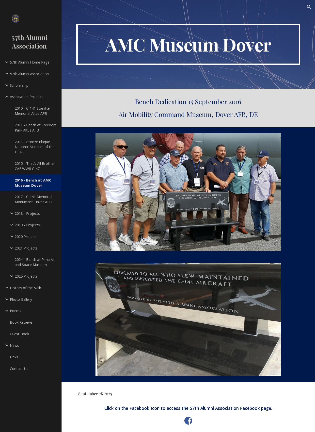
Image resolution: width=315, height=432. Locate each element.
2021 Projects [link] (26, 248)
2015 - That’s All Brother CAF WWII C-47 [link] (35, 166)
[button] (309, 7)
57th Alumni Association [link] (29, 73)
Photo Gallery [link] (21, 299)
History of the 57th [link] (25, 287)
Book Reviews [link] (21, 322)
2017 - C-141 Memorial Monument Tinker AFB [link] (33, 199)
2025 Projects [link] (26, 276)
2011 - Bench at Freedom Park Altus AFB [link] (36, 127)
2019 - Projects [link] (27, 224)
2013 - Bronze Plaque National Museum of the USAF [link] (34, 146)
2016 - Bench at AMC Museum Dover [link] (33, 183)
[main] (188, 44)
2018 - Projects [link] (27, 213)
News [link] (14, 345)
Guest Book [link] (19, 333)
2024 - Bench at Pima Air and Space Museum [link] (35, 262)
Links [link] (14, 356)
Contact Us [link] (19, 368)
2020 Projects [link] (26, 236)
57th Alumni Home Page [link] (29, 62)
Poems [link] (15, 310)
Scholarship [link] (19, 85)
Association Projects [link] (26, 96)
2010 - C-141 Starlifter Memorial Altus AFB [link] (33, 111)
